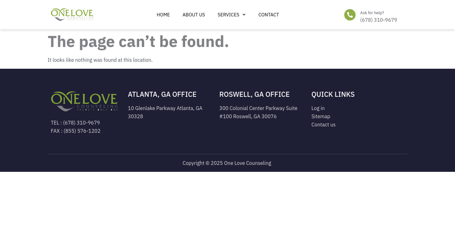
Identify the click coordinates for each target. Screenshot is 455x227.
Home (163, 15)
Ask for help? (372, 12)
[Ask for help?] (350, 14)
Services (232, 15)
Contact (268, 15)
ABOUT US (194, 15)
